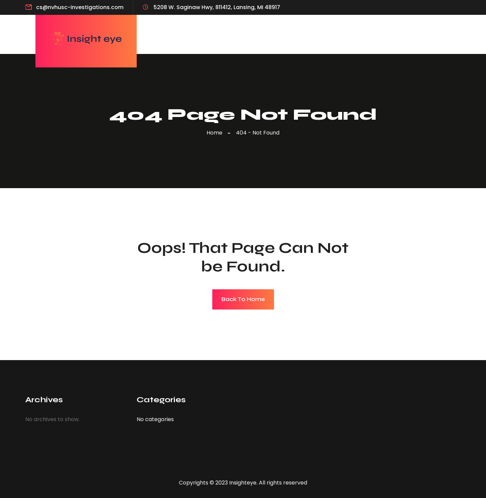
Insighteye (242, 483)
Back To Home (243, 299)
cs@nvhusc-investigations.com (80, 7)
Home (216, 133)
